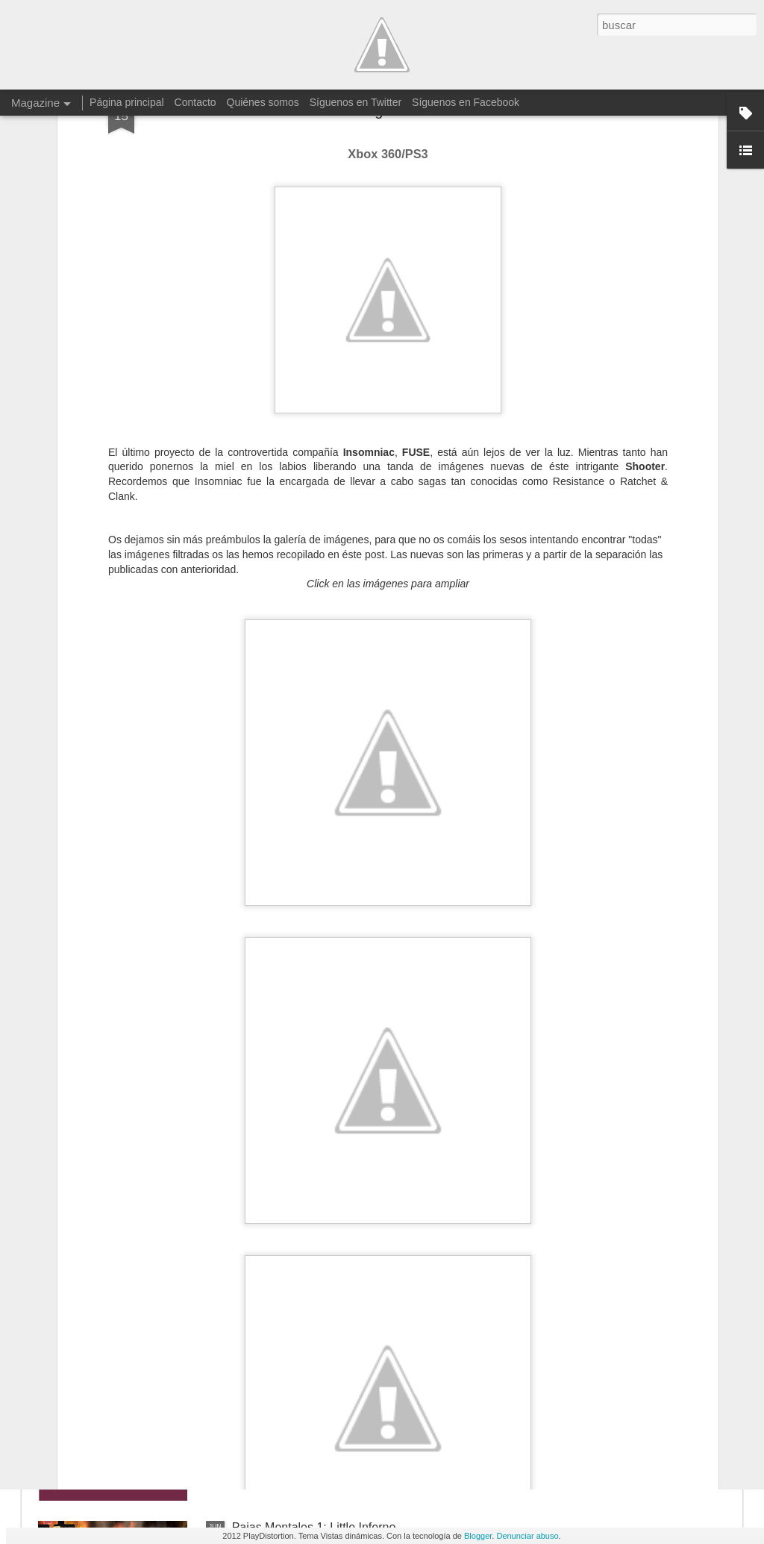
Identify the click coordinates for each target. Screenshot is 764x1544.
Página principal (127, 102)
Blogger (478, 1535)
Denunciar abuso (527, 1535)
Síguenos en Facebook (465, 102)
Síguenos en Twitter (355, 102)
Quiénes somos (263, 102)
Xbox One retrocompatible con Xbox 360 (339, 1188)
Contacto (195, 102)
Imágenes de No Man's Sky (305, 1357)
